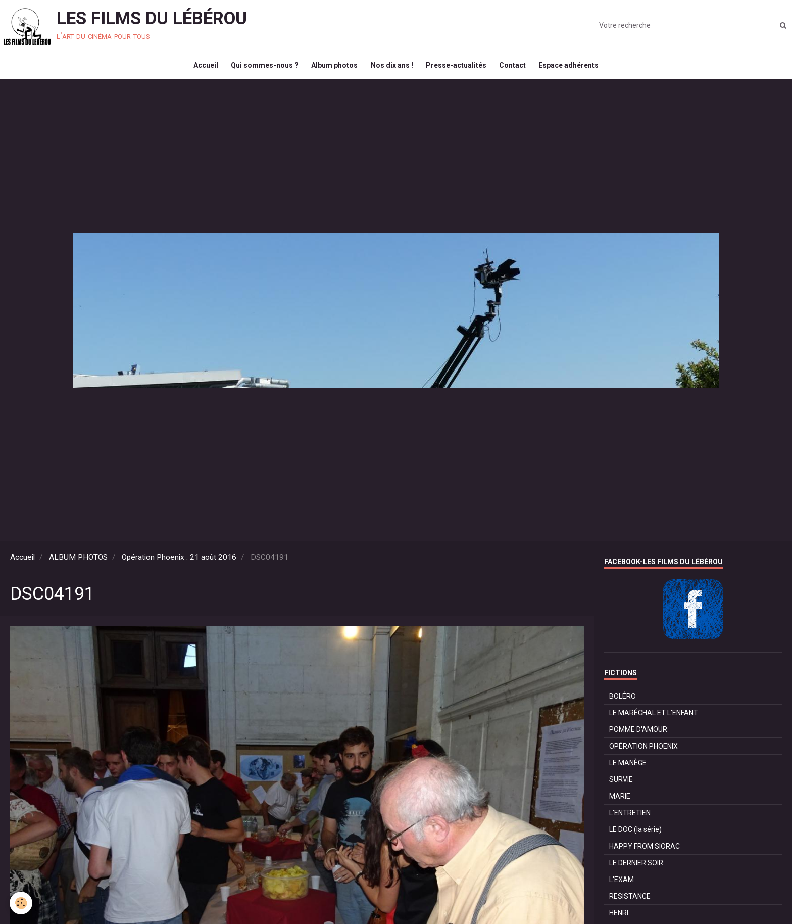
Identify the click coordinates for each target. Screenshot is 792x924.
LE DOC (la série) (635, 837)
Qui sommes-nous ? (260, 69)
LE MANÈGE (628, 770)
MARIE (619, 803)
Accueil (198, 69)
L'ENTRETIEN (630, 820)
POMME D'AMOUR (638, 736)
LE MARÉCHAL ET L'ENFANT (653, 720)
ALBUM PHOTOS (78, 564)
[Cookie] (21, 903)
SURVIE (621, 786)
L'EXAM (621, 887)
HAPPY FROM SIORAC (644, 853)
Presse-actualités (458, 69)
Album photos (332, 69)
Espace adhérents (576, 69)
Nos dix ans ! (392, 69)
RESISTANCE (630, 903)
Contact (517, 69)
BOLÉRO (622, 703)
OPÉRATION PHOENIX (643, 753)
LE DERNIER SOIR (636, 870)
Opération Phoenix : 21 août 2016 (179, 564)
